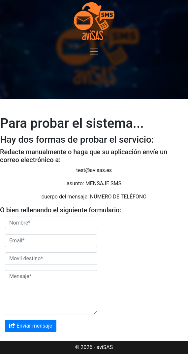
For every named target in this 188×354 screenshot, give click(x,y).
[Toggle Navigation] (94, 51)
